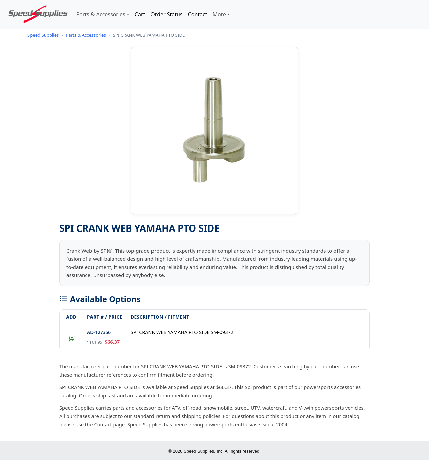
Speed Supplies (43, 35)
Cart (140, 14)
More (219, 14)
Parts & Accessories (100, 14)
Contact (197, 14)
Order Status (166, 14)
